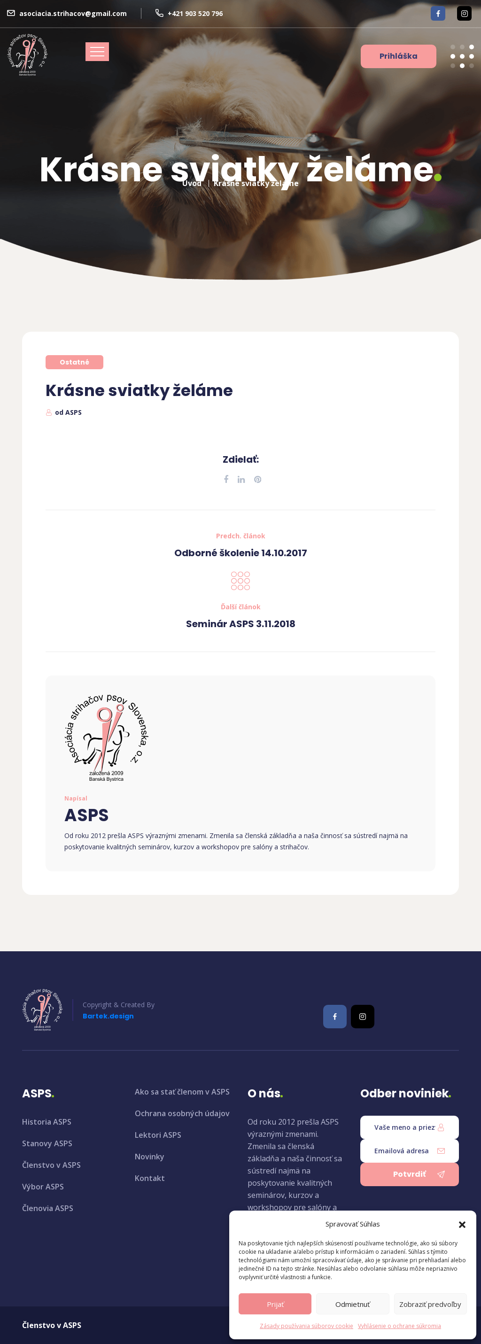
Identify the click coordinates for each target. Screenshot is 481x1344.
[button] (462, 1223)
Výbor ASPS (43, 1186)
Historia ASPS (46, 1122)
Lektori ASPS (158, 1135)
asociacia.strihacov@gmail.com (73, 13)
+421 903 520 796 (195, 13)
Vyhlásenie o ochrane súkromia (399, 1326)
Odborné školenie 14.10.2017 (240, 552)
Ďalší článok (241, 606)
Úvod (192, 179)
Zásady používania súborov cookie (306, 1326)
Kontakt (150, 1178)
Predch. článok (240, 535)
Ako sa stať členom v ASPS (182, 1092)
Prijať (275, 1304)
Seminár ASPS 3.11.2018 (240, 623)
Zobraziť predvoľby (430, 1304)
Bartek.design (108, 1016)
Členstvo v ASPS (51, 1165)
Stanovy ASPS (47, 1143)
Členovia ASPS (47, 1208)
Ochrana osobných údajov (182, 1113)
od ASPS (68, 412)
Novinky (149, 1156)
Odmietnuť (352, 1304)
